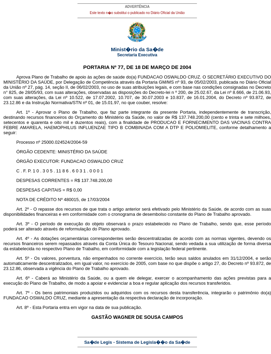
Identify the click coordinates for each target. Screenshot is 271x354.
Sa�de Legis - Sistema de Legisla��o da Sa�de (137, 342)
